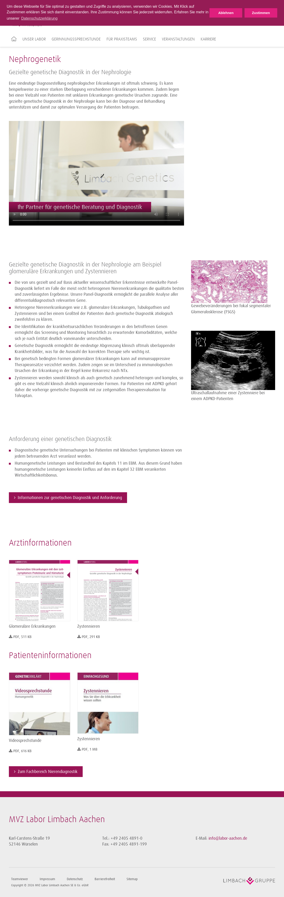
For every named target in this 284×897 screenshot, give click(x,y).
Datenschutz (75, 879)
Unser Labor (34, 39)
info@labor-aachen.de (228, 838)
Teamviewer (19, 879)
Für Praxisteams (121, 39)
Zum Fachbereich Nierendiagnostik (48, 771)
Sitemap (132, 879)
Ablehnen (226, 13)
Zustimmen (261, 13)
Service (149, 39)
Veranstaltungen (178, 39)
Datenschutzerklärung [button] (39, 18)
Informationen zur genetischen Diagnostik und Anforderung (70, 497)
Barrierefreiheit (105, 879)
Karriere (208, 39)
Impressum (47, 879)
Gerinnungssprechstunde (76, 39)
